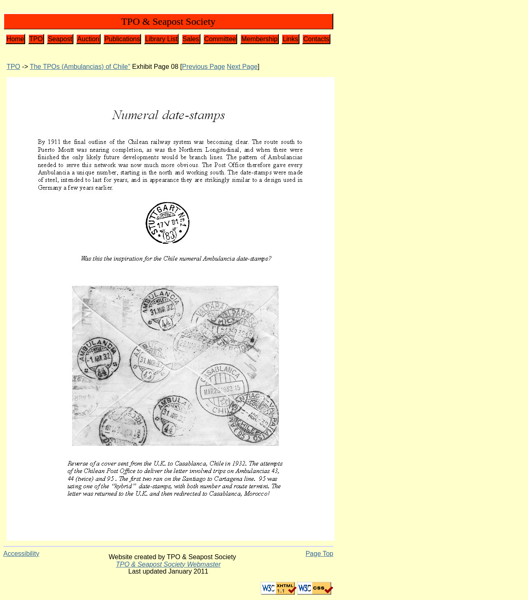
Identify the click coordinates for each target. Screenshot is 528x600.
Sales (191, 38)
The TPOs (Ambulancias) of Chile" (80, 66)
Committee (220, 38)
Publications (122, 38)
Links (290, 38)
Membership (259, 38)
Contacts (316, 38)
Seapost (60, 38)
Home (15, 38)
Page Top (319, 553)
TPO (36, 38)
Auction (88, 38)
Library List (161, 38)
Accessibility (21, 553)
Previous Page (203, 66)
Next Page (242, 66)
